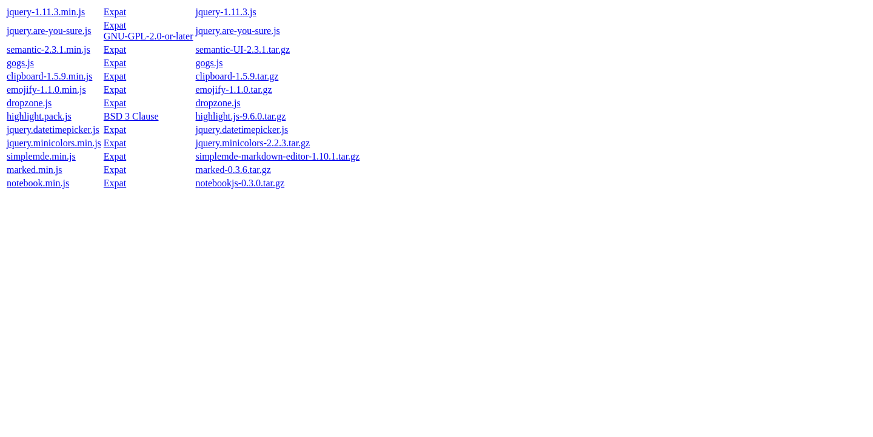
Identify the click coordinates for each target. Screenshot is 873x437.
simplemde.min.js (41, 156)
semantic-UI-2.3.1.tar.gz (242, 49)
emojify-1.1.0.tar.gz (233, 89)
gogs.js (20, 63)
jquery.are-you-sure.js (49, 30)
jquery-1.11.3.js (225, 12)
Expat (115, 12)
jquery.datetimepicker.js (53, 129)
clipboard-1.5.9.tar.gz (236, 76)
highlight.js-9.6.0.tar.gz (240, 116)
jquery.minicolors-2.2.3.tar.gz (252, 143)
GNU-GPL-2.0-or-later (148, 36)
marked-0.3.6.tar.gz (232, 169)
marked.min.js (34, 169)
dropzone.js (29, 103)
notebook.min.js (38, 183)
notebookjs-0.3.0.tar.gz (239, 183)
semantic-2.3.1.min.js (48, 49)
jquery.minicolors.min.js (54, 143)
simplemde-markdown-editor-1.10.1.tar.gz (277, 156)
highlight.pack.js (39, 116)
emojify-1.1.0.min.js (46, 89)
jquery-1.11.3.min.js (46, 12)
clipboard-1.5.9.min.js (49, 76)
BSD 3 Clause (131, 116)
